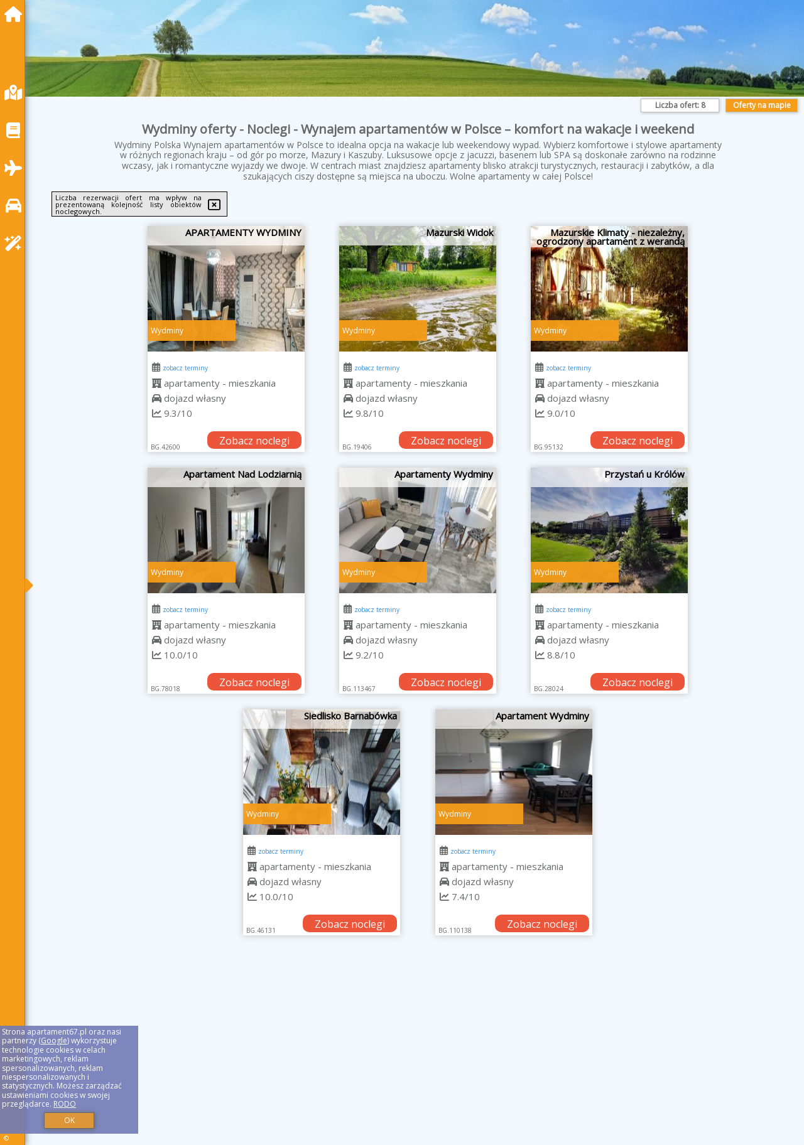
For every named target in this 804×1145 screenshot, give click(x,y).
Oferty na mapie (762, 105)
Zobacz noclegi (254, 441)
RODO (64, 1104)
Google (54, 1040)
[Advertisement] (414, 1056)
